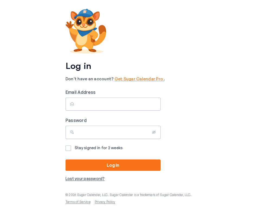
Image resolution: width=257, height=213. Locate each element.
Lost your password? (85, 178)
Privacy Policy (105, 202)
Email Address (81, 92)
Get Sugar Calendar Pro (139, 78)
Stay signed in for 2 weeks (94, 148)
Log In (113, 165)
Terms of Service (78, 202)
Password (76, 120)
